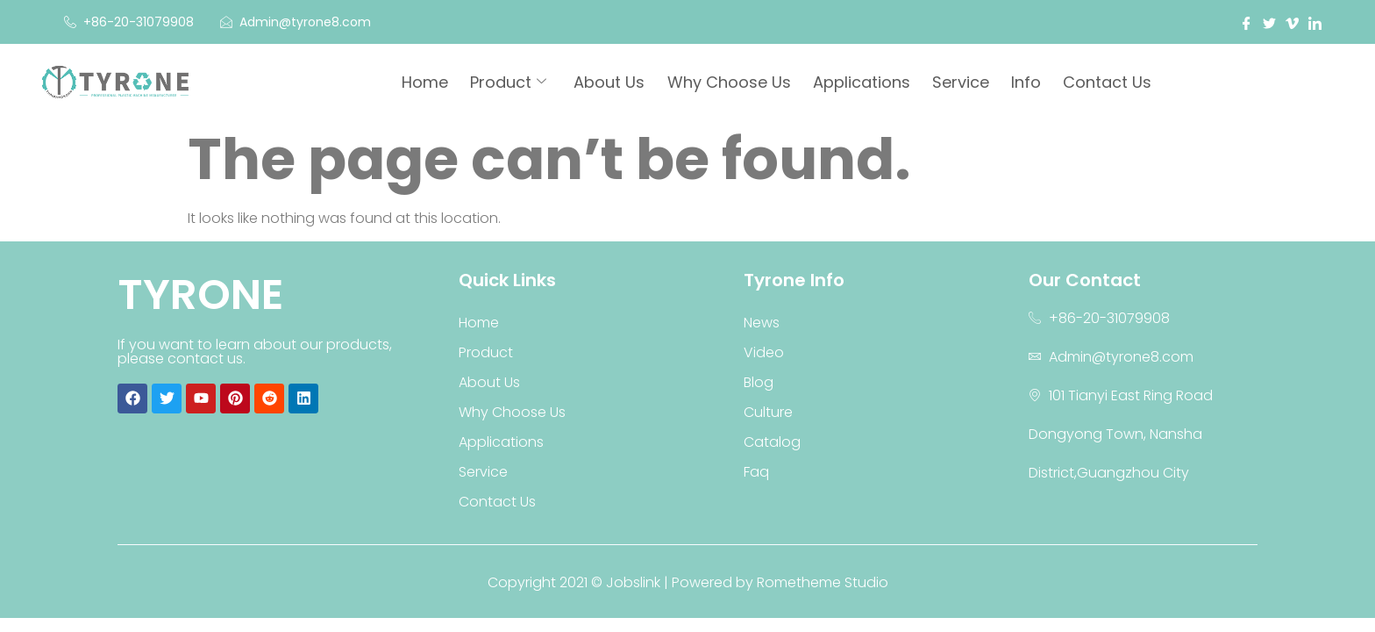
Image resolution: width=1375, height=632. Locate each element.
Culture (768, 412)
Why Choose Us (733, 83)
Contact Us (1108, 83)
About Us (615, 83)
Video (764, 352)
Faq (756, 472)
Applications (865, 83)
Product (515, 83)
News (762, 322)
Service (963, 83)
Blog (758, 382)
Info (1028, 83)
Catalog (772, 442)
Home (433, 83)
